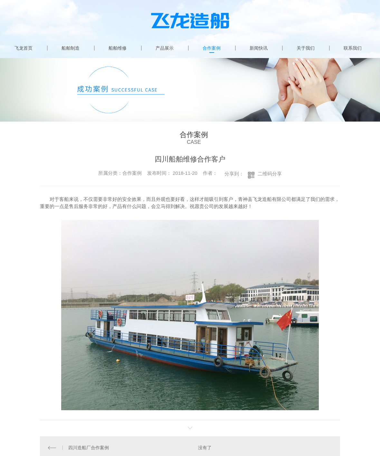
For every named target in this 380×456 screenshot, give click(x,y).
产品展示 (165, 48)
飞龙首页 (23, 48)
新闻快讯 (259, 48)
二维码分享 (270, 173)
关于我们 (306, 48)
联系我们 (353, 48)
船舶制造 (71, 48)
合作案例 (212, 48)
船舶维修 (118, 48)
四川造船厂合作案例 (88, 447)
